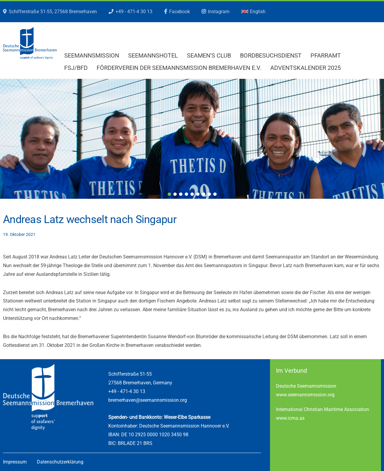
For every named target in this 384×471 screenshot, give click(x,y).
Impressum (15, 462)
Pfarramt (325, 55)
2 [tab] (175, 194)
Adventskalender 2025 (305, 67)
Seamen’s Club (209, 55)
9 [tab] (215, 194)
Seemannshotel (153, 55)
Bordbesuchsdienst (271, 55)
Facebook (179, 11)
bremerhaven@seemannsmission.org (147, 400)
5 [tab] (192, 194)
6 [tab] (198, 194)
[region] (192, 139)
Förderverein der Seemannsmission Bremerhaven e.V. (179, 67)
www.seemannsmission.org (305, 395)
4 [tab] (186, 194)
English (253, 11)
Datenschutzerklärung (60, 462)
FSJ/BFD (76, 67)
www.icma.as (290, 418)
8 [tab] (209, 194)
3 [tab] (180, 194)
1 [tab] (169, 194)
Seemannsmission (91, 55)
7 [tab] (203, 194)
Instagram (219, 11)
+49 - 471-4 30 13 (134, 11)
